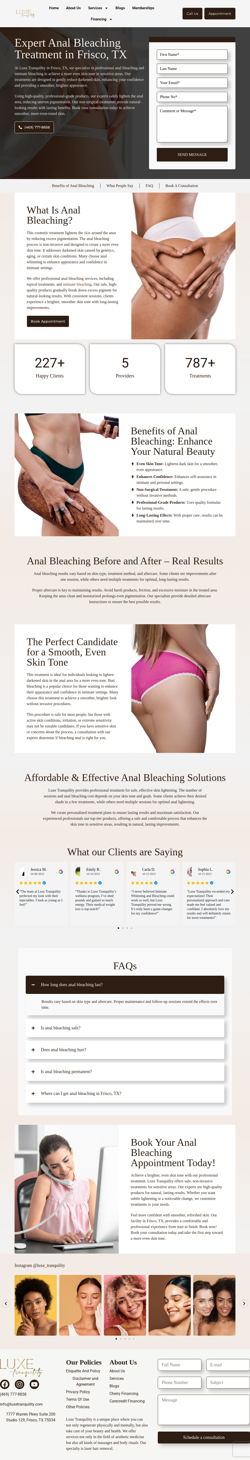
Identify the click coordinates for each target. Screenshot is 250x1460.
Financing (102, 19)
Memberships (143, 8)
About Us (73, 8)
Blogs (120, 8)
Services (98, 8)
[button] (18, 892)
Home (54, 8)
